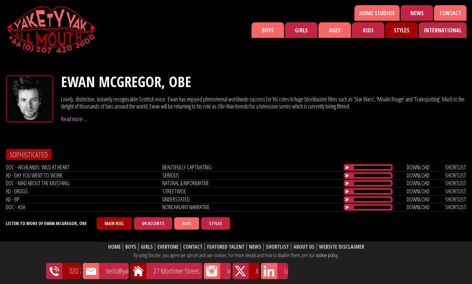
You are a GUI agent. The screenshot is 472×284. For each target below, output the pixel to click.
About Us (304, 247)
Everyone (168, 247)
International (443, 30)
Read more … (74, 119)
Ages (335, 30)
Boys (268, 30)
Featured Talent (225, 247)
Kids (368, 30)
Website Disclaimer (341, 247)
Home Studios (377, 13)
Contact (450, 13)
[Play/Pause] (347, 167)
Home (114, 247)
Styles (401, 30)
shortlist (455, 167)
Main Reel (114, 223)
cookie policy (327, 255)
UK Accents (153, 223)
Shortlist (277, 247)
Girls (301, 30)
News (417, 13)
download (418, 167)
